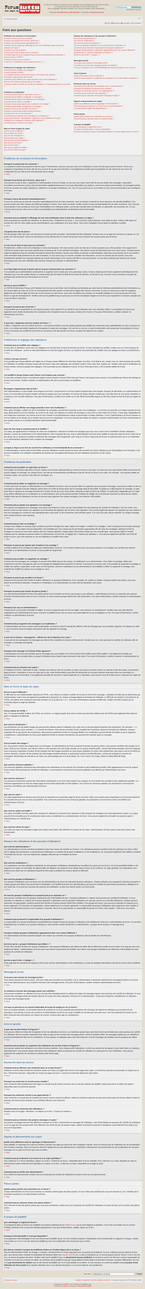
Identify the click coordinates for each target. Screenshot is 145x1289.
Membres (116, 23)
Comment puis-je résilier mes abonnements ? (91, 108)
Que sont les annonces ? (13, 143)
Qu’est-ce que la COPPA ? (14, 57)
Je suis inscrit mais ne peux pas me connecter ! (21, 52)
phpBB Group (70, 1225)
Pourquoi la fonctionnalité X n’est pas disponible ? (92, 129)
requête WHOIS (68, 1255)
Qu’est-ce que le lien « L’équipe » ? (87, 55)
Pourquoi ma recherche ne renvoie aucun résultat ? (93, 88)
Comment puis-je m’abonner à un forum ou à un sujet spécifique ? (98, 106)
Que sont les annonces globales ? (16, 140)
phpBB (65, 1284)
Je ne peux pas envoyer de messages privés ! (91, 63)
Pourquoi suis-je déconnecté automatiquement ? (22, 43)
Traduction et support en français (65, 1286)
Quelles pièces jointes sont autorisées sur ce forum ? (93, 116)
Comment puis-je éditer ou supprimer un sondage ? (23, 106)
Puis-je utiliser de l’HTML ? (14, 133)
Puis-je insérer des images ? (14, 138)
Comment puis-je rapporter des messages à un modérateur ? (26, 116)
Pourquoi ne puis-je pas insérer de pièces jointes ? (22, 111)
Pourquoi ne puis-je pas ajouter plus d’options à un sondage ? (27, 104)
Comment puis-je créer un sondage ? (17, 102)
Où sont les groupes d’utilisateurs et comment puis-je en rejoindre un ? (100, 45)
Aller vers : (88, 1274)
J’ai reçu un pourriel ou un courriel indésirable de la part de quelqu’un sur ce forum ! (105, 68)
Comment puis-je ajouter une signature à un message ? (24, 99)
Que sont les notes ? (11, 145)
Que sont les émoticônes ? (14, 136)
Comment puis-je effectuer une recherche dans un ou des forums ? (99, 86)
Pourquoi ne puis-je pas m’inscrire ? (17, 59)
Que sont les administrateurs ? (85, 38)
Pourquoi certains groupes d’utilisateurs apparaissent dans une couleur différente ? (104, 50)
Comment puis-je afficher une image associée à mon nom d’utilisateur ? (30, 79)
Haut (8, 174)
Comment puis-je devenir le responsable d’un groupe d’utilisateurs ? (99, 48)
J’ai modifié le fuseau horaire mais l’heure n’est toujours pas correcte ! (30, 75)
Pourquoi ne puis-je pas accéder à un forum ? (21, 109)
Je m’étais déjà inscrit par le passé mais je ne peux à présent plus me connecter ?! (34, 55)
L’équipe (78, 1280)
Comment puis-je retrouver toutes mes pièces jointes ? (94, 119)
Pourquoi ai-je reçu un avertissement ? (18, 113)
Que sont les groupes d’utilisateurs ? (87, 43)
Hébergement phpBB (84, 1286)
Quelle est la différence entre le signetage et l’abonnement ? (96, 104)
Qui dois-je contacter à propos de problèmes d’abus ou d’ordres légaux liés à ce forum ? (106, 132)
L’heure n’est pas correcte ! (14, 72)
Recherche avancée (133, 10)
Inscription (126, 23)
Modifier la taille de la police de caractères (139, 18)
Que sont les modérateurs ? (84, 41)
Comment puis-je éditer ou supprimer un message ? (23, 97)
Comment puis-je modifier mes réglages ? (19, 70)
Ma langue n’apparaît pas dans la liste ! (18, 77)
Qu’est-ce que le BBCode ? (14, 131)
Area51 (21, 1241)
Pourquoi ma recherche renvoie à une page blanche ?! (94, 91)
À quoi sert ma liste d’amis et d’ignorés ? (89, 76)
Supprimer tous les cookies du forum (96, 1280)
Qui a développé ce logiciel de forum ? (88, 127)
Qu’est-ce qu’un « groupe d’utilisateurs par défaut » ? (93, 52)
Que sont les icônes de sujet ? (15, 150)
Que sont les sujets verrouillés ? (16, 147)
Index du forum (11, 19)
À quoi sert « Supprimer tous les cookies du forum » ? (24, 62)
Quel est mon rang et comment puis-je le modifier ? (23, 82)
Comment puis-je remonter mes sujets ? (19, 123)
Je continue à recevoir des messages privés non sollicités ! (95, 65)
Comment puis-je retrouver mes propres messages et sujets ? (97, 95)
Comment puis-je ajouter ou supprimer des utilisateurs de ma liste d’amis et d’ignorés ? (106, 78)
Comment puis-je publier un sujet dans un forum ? (22, 94)
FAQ (108, 23)
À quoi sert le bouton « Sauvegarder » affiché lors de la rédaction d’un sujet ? (32, 118)
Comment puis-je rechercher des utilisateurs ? (91, 93)
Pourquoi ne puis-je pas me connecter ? (19, 38)
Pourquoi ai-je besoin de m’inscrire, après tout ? (21, 41)
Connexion (137, 23)
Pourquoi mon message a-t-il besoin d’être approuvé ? (24, 120)
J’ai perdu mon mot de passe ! (15, 50)
